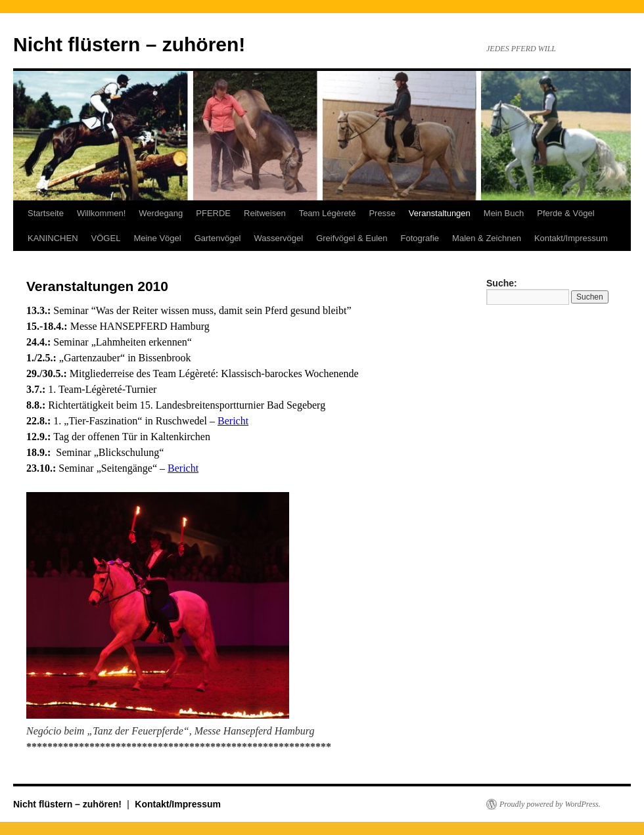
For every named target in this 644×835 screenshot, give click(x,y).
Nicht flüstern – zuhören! (129, 44)
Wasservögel (278, 238)
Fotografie (420, 238)
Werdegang (161, 213)
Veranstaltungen (440, 213)
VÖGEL (106, 238)
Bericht (233, 420)
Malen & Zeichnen (486, 238)
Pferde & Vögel (565, 213)
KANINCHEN (53, 238)
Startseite (46, 213)
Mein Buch (504, 213)
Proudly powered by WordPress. (550, 804)
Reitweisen (265, 213)
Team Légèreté (327, 213)
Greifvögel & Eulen (351, 238)
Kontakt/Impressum (571, 238)
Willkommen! (101, 213)
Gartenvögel (218, 238)
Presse (382, 213)
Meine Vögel (157, 238)
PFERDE (213, 213)
